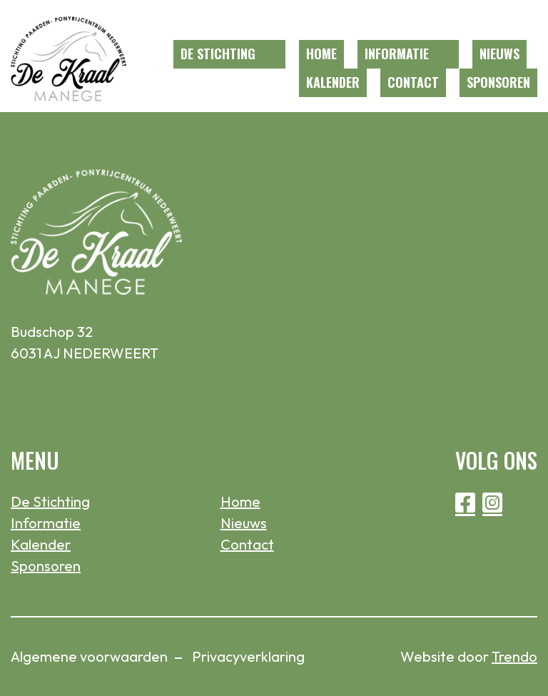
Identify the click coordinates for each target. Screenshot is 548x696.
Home (321, 53)
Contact (413, 82)
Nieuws (499, 53)
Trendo (514, 656)
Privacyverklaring (248, 656)
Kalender (333, 82)
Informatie (397, 53)
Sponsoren (498, 82)
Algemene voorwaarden (89, 656)
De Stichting (218, 53)
